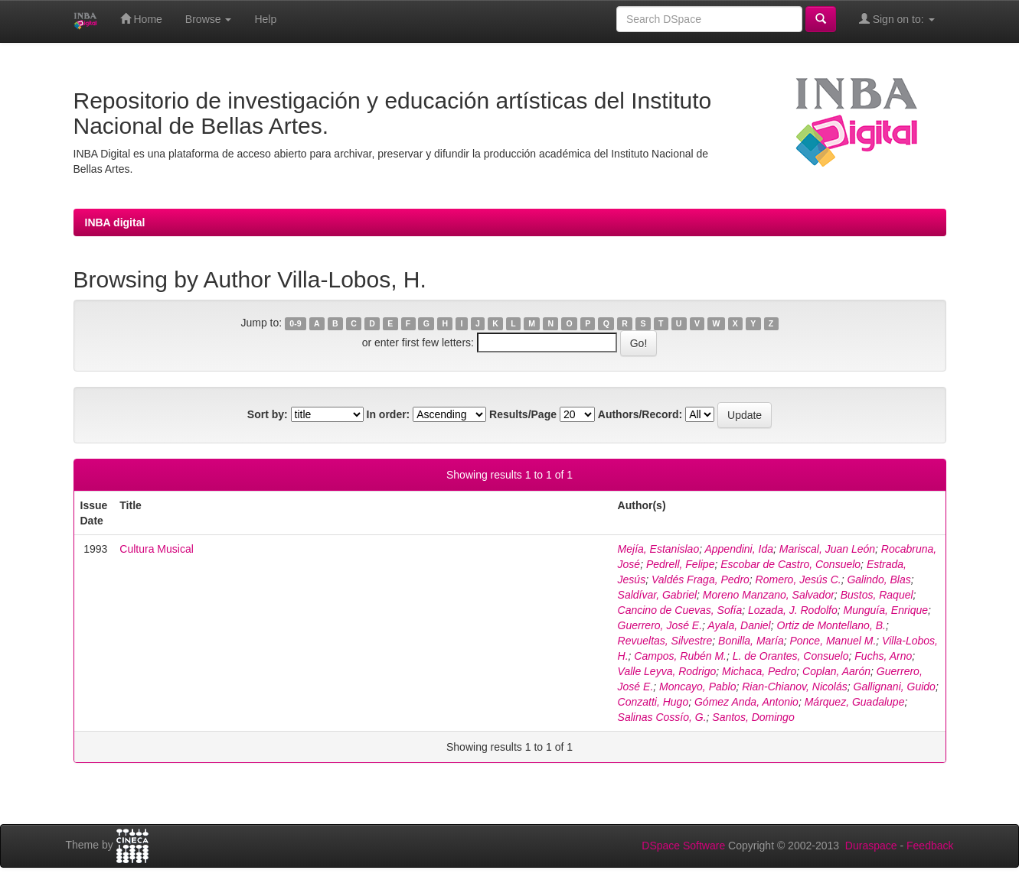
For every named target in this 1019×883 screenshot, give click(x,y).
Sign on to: (897, 18)
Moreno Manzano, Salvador (768, 595)
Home (141, 18)
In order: (388, 414)
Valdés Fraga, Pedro (701, 579)
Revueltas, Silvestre (665, 641)
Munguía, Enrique (886, 610)
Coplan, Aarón (836, 671)
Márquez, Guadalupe (855, 702)
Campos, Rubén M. (680, 656)
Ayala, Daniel (738, 625)
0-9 (295, 323)
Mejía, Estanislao (659, 549)
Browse (208, 19)
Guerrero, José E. (660, 625)
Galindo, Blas (878, 579)
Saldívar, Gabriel (657, 595)
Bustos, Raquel (877, 595)
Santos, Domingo (753, 717)
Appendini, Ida (738, 549)
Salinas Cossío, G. (662, 717)
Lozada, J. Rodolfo (793, 610)
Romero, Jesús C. (798, 579)
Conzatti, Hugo (653, 702)
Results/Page (523, 414)
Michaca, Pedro (759, 671)
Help (265, 19)
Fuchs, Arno (883, 656)
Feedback (929, 845)
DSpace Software (683, 845)
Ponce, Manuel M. (832, 641)
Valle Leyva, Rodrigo (667, 671)
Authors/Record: (640, 414)
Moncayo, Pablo (697, 686)
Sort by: (267, 414)
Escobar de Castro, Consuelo (790, 564)
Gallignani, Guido (895, 686)
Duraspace (871, 845)
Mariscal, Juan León (827, 549)
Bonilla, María (751, 641)
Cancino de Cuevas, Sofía (680, 610)
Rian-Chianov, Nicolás (794, 686)
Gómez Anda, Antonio (746, 702)
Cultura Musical (156, 549)
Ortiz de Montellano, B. (831, 625)
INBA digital (115, 222)
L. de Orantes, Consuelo (791, 656)
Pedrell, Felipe (680, 564)
